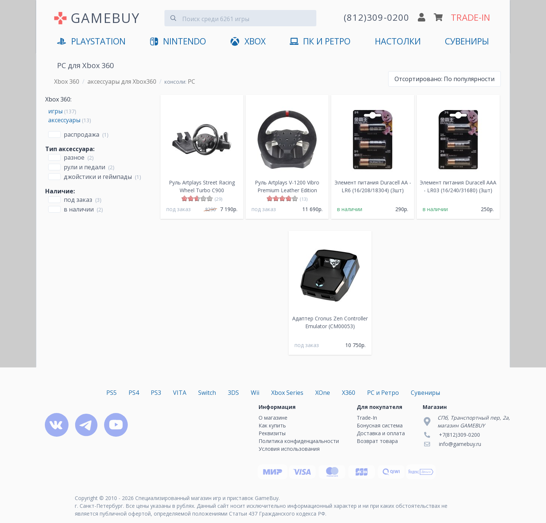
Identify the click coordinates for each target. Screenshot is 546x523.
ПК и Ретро (320, 41)
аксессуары (64, 120)
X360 (348, 393)
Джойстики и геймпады (98, 177)
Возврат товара (377, 440)
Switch (207, 393)
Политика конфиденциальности (299, 440)
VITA (179, 393)
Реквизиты (272, 433)
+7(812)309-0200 (459, 434)
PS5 (111, 393)
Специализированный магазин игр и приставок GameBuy (207, 498)
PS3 (156, 393)
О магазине (273, 417)
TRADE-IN (470, 17)
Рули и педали (84, 167)
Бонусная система (380, 425)
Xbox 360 (66, 81)
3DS (233, 393)
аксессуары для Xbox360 (121, 81)
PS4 (134, 393)
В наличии (79, 209)
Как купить (272, 425)
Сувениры (467, 41)
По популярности (444, 79)
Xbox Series (287, 393)
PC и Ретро (383, 393)
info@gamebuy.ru (460, 443)
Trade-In (367, 417)
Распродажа (81, 134)
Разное (74, 157)
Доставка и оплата (381, 433)
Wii (255, 393)
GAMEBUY (105, 18)
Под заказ (78, 200)
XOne (322, 393)
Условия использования (289, 448)
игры (55, 111)
